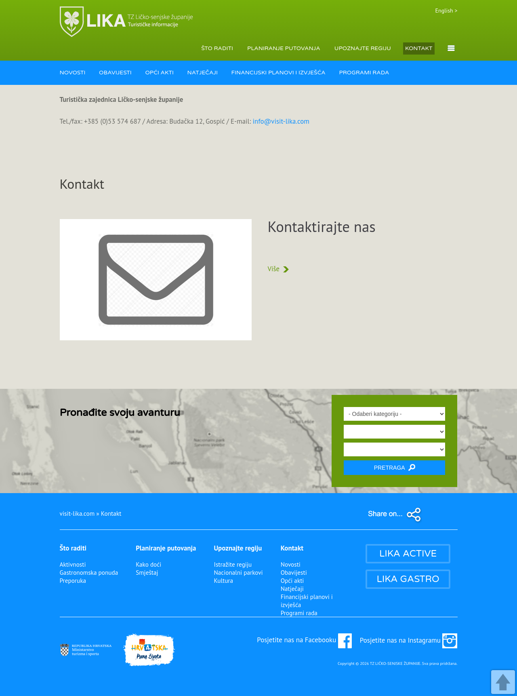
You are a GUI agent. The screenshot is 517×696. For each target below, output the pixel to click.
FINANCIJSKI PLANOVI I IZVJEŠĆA (278, 72)
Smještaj (147, 572)
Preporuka (73, 580)
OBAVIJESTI (115, 72)
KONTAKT (419, 48)
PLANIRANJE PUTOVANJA (283, 48)
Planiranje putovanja (166, 548)
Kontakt (292, 548)
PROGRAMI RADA (364, 72)
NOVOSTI (73, 72)
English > (446, 10)
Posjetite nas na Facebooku (304, 639)
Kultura (223, 580)
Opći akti (292, 580)
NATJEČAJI (202, 72)
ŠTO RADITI (217, 48)
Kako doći (148, 564)
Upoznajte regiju (238, 548)
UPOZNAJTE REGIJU (362, 48)
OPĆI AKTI (159, 72)
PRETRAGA (394, 467)
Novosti (291, 564)
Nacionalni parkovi (238, 572)
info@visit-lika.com (281, 121)
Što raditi (73, 548)
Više (278, 268)
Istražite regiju (233, 564)
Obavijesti (294, 572)
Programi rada (299, 613)
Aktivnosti (73, 564)
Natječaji (292, 588)
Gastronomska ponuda (89, 572)
